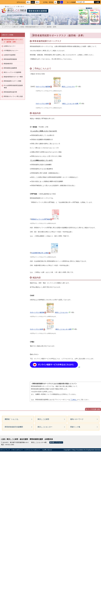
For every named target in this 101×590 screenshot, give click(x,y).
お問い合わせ (47, 450)
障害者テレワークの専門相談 (45, 219)
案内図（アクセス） (56, 442)
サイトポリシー (18, 450)
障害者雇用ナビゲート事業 (12, 81)
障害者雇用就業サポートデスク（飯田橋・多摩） (13, 41)
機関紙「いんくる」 (12, 419)
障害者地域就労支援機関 (14, 427)
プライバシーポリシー (33, 450)
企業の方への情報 (18, 27)
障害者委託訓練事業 (10, 68)
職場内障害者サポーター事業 (13, 77)
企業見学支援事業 (9, 55)
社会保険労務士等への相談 (40, 253)
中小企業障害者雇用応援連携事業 (13, 86)
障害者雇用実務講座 (10, 59)
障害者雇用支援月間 (10, 92)
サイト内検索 (71, 2)
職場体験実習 (8, 63)
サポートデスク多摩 (43, 103)
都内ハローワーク (76, 419)
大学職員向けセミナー (11, 50)
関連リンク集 (75, 427)
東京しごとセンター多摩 (71, 103)
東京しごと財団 (43, 419)
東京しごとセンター (69, 86)
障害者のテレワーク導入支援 (13, 96)
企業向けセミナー (9, 46)
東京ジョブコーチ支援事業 (12, 72)
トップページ (6, 27)
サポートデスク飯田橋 (44, 86)
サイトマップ (5, 450)
